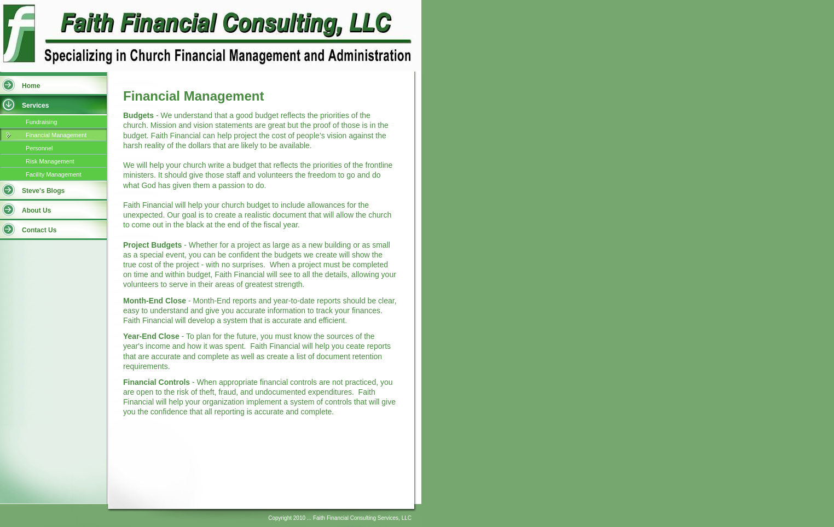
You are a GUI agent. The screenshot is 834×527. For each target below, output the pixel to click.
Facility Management (54, 174)
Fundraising (41, 122)
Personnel (39, 148)
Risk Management (50, 161)
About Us (36, 210)
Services (35, 105)
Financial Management (56, 135)
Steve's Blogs (43, 191)
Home (31, 86)
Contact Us (39, 230)
